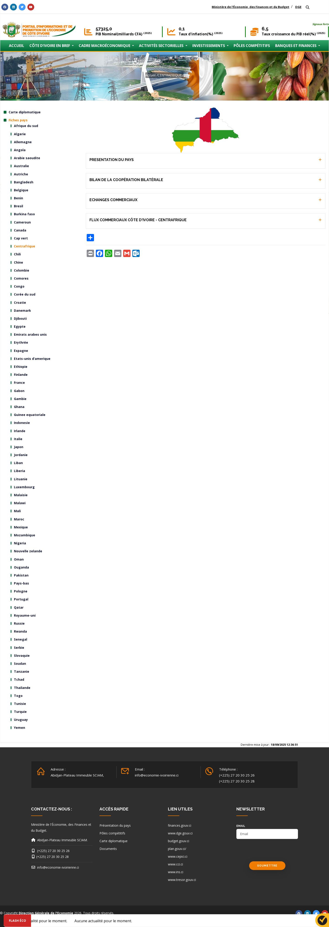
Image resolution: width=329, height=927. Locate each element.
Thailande (22, 688)
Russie (19, 623)
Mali (17, 511)
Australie (21, 166)
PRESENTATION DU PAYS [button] (111, 160)
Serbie (19, 647)
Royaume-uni (25, 615)
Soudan (20, 663)
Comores (21, 278)
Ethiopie (20, 366)
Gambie (20, 399)
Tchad (19, 679)
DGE (298, 7)
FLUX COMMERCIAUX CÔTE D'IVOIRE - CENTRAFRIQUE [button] (138, 220)
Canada (20, 230)
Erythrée (21, 342)
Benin (18, 198)
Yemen (19, 727)
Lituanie (20, 479)
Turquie (20, 711)
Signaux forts (320, 24)
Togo (18, 695)
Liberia (19, 471)
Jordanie (21, 455)
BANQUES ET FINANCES (296, 45)
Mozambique (24, 535)
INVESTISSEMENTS (209, 45)
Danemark (22, 310)
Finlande (21, 374)
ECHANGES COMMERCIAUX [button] (113, 200)
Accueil (150, 75)
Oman (19, 559)
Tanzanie (21, 671)
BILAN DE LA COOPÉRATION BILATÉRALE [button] (126, 180)
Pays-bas (21, 583)
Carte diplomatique (25, 112)
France (19, 382)
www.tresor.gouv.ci (182, 880)
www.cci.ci (175, 864)
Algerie (20, 134)
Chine (18, 262)
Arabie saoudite (27, 158)
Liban (18, 463)
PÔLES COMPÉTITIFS (252, 45)
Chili (17, 254)
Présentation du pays (115, 825)
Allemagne (23, 142)
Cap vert (21, 238)
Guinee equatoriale (29, 415)
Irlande (19, 431)
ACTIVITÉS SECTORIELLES (161, 45)
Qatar (19, 607)
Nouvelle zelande (28, 551)
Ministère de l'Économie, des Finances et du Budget (250, 7)
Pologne (20, 591)
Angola (20, 150)
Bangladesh (23, 182)
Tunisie (20, 703)
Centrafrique (24, 246)
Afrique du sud (26, 126)
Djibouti (20, 318)
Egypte (20, 326)
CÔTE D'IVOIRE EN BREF (50, 45)
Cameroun (22, 222)
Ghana (19, 407)
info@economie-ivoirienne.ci (156, 775)
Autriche (21, 174)
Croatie (20, 302)
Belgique (21, 190)
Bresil (18, 206)
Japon (18, 447)
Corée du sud (24, 294)
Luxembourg (24, 487)
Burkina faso (24, 214)
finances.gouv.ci (179, 825)
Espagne (21, 350)
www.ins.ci (175, 872)
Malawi (20, 503)
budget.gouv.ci (178, 841)
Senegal (20, 639)
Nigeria (20, 543)
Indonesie (22, 423)
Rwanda (20, 631)
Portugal (21, 599)
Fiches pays (18, 120)
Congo (19, 286)
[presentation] (271, 852)
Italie (18, 439)
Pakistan (21, 575)
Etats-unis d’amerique (32, 358)
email (240, 826)
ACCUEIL (16, 45)
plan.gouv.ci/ (177, 849)
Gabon (19, 391)
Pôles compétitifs (112, 833)
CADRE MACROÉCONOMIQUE (105, 45)
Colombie (21, 270)
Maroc (19, 519)
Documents (108, 849)
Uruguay (21, 719)
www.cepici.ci (177, 856)
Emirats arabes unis (30, 334)
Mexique (21, 527)
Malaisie (21, 495)
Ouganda (21, 567)
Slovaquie (22, 655)
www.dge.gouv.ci (180, 833)
